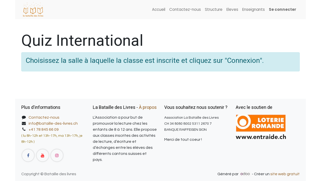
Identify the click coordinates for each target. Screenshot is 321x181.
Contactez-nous (44, 117)
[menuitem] (158, 10)
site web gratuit (285, 174)
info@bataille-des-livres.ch (53, 123)
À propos (148, 107)
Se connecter (282, 9)
